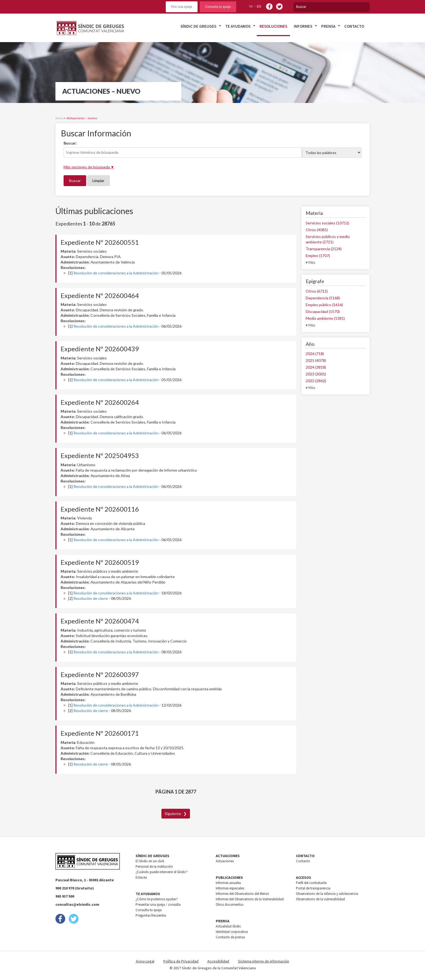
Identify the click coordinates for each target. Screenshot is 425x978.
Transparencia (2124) (324, 248)
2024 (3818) (316, 367)
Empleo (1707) (318, 255)
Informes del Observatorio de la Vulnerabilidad (250, 899)
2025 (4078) (316, 360)
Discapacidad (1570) (323, 311)
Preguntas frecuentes (151, 915)
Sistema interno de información (263, 961)
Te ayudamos (238, 26)
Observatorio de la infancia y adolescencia (327, 893)
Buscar (75, 180)
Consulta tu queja (217, 7)
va (251, 6)
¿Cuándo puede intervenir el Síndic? (162, 872)
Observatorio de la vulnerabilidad (320, 899)
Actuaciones (225, 861)
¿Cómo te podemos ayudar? (157, 899)
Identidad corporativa (232, 931)
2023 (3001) (316, 374)
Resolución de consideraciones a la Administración (115, 273)
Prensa (328, 26)
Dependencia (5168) (323, 298)
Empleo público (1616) (324, 304)
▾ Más (310, 262)
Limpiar (98, 180)
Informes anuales (228, 882)
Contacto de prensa (230, 937)
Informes (303, 26)
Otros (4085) (317, 229)
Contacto (354, 26)
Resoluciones (273, 26)
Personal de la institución (154, 866)
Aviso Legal (145, 961)
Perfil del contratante (311, 882)
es (259, 6)
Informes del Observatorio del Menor (242, 893)
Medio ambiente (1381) (325, 318)
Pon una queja (181, 7)
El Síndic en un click (150, 861)
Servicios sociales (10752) (327, 223)
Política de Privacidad (180, 961)
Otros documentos (229, 904)
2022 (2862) (316, 380)
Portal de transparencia (313, 888)
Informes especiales (230, 888)
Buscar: (70, 143)
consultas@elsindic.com (77, 904)
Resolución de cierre (90, 598)
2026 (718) (315, 353)
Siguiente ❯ (176, 813)
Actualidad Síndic (228, 926)
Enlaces (141, 877)
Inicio (59, 118)
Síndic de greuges (198, 26)
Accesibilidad (218, 961)
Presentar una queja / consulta (158, 904)
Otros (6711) (317, 291)
